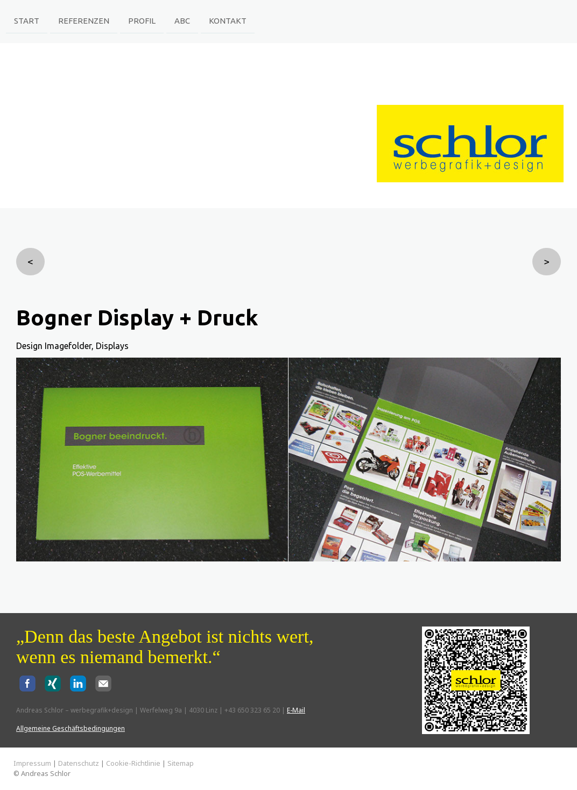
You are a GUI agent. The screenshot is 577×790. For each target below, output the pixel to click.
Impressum (32, 763)
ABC (182, 20)
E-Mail (296, 710)
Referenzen (83, 20)
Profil (142, 20)
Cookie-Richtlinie (133, 763)
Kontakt (228, 20)
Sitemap (180, 763)
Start (26, 20)
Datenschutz (78, 763)
